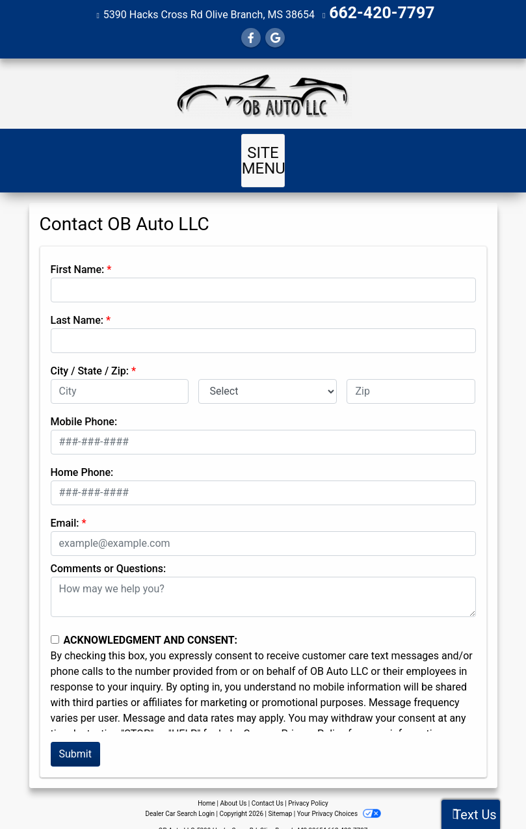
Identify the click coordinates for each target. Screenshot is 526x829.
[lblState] (267, 374)
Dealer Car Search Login (180, 796)
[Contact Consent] (55, 622)
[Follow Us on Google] (275, 36)
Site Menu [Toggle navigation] (263, 151)
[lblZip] (411, 374)
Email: (65, 505)
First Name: (78, 252)
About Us (233, 785)
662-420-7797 (381, 13)
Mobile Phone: (84, 404)
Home (206, 785)
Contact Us (267, 785)
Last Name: (77, 302)
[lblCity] (120, 374)
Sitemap (280, 796)
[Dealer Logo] (263, 91)
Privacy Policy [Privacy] (308, 785)
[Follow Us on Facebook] (251, 36)
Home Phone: (82, 455)
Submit (75, 736)
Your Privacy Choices (339, 796)
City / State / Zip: (90, 353)
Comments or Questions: (108, 551)
